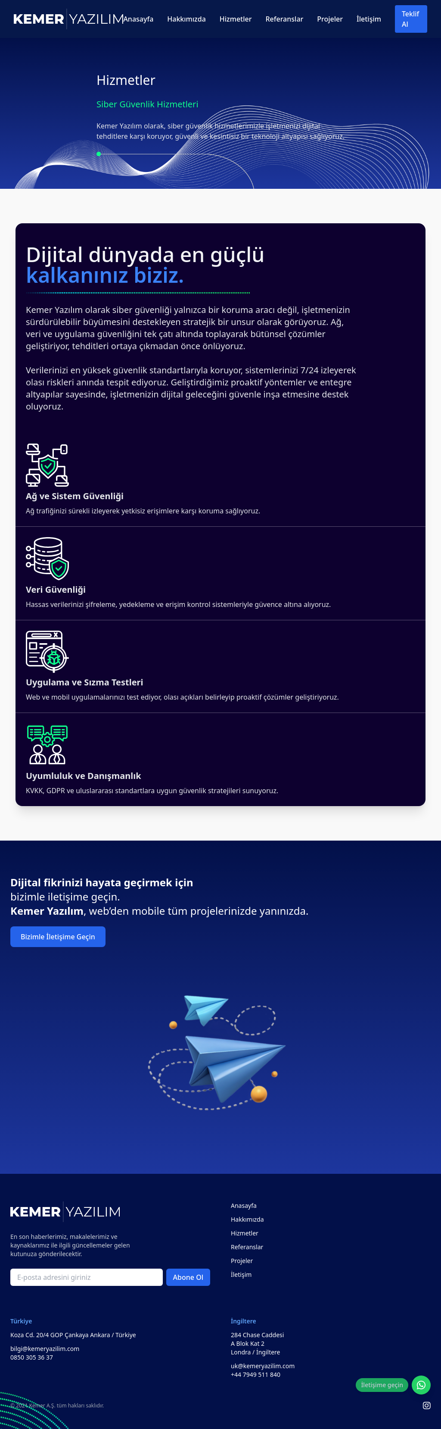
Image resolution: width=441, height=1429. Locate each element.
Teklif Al (410, 19)
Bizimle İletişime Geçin (58, 936)
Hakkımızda (186, 19)
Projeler (330, 19)
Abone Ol (188, 1277)
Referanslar (284, 19)
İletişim (369, 19)
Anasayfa (138, 19)
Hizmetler (236, 19)
